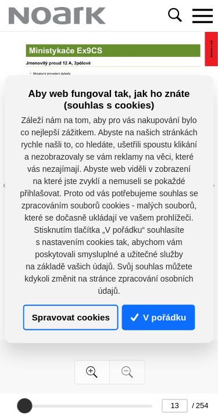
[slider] (24, 405)
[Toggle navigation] (202, 15)
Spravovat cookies (71, 317)
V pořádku (159, 317)
